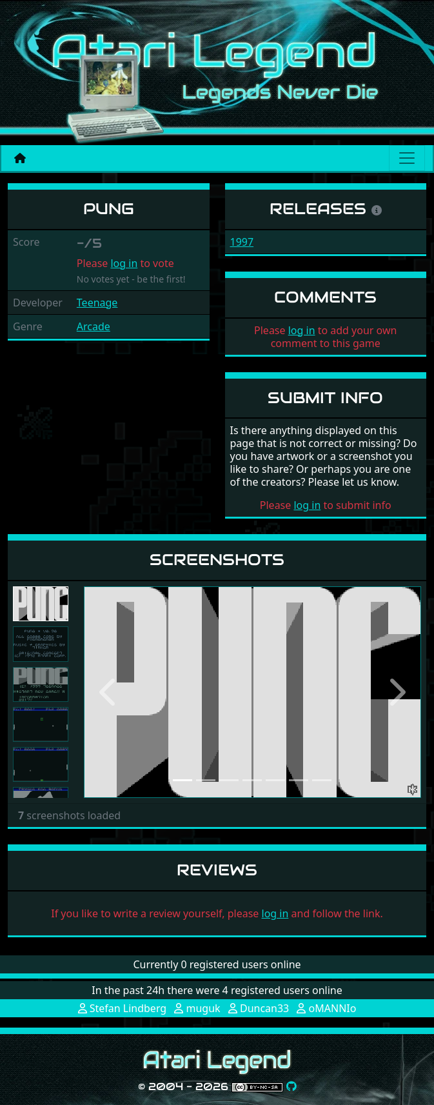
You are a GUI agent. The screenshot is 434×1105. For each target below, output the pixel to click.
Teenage (97, 302)
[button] (109, 692)
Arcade (93, 326)
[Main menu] (407, 158)
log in (123, 263)
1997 (242, 242)
